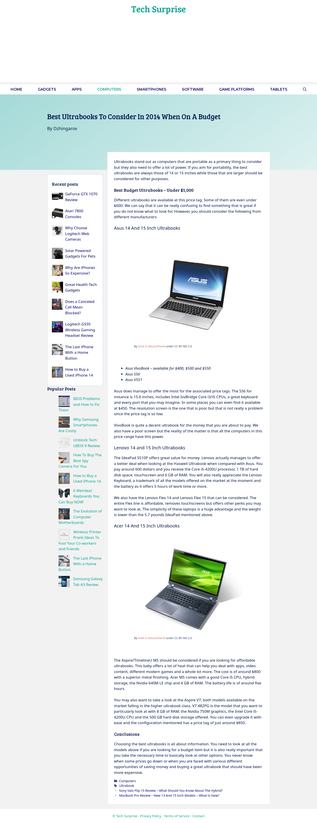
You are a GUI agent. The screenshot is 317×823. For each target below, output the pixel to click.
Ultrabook (126, 785)
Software (193, 89)
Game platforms (236, 89)
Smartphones (151, 89)
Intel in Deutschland (151, 346)
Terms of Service (177, 816)
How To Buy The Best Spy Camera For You (80, 460)
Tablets (278, 89)
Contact (198, 816)
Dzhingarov (65, 128)
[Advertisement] (158, 51)
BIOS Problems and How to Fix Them (79, 404)
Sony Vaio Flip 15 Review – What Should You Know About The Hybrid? (171, 790)
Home (16, 89)
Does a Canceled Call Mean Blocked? (80, 307)
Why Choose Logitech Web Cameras (77, 233)
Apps (77, 89)
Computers (109, 89)
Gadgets (47, 89)
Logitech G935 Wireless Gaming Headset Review (80, 329)
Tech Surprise (158, 9)
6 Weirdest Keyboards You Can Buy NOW (79, 496)
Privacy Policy (150, 816)
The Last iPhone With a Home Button (79, 352)
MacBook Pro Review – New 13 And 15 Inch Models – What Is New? (169, 795)
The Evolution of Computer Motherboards (80, 516)
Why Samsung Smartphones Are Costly (79, 425)
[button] (304, 89)
